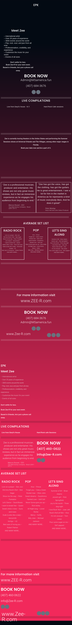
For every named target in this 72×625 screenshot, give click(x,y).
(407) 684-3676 (36, 86)
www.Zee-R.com (18, 334)
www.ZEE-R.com (36, 300)
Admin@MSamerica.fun (36, 80)
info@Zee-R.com (12, 601)
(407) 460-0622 (11, 595)
